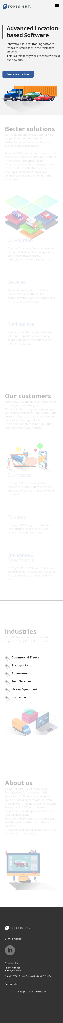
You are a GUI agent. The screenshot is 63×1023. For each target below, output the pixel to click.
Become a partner (18, 74)
